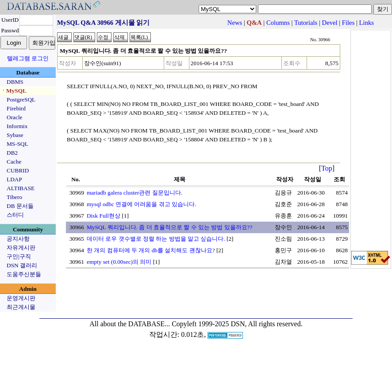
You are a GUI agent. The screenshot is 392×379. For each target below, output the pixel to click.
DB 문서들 (20, 206)
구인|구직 (19, 256)
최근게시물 (21, 307)
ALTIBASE (21, 188)
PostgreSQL (21, 99)
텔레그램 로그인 (28, 58)
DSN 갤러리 (22, 265)
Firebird (16, 108)
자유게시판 (21, 247)
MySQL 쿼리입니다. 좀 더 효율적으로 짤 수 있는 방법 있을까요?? (169, 227)
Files (348, 22)
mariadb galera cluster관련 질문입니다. (134, 192)
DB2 (12, 152)
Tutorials (305, 22)
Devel (330, 22)
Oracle (15, 117)
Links (366, 22)
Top (326, 168)
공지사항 (18, 238)
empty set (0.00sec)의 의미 (119, 261)
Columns (278, 22)
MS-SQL (17, 144)
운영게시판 (21, 298)
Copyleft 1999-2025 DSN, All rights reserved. (237, 324)
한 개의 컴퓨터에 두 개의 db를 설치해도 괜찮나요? (151, 250)
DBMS (15, 81)
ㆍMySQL (13, 90)
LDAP (14, 179)
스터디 (15, 214)
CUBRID (18, 170)
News (234, 22)
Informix (17, 126)
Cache (14, 161)
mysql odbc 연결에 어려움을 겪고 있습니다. (141, 204)
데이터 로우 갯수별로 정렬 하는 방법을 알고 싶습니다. (156, 238)
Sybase (15, 135)
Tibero (14, 197)
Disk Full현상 (103, 215)
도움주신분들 (24, 274)
